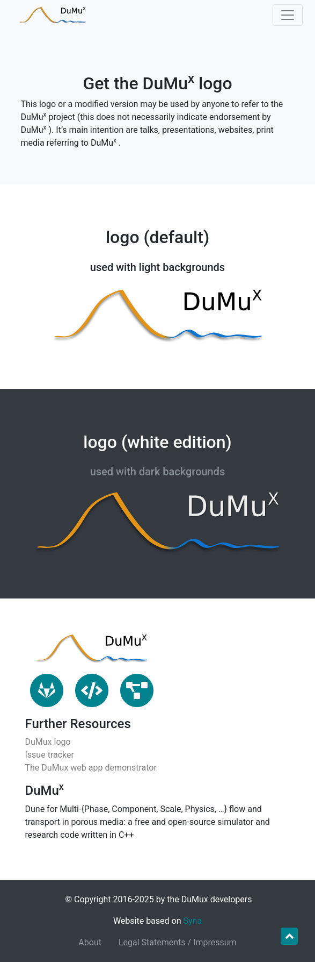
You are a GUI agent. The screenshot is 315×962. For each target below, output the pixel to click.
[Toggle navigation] (288, 15)
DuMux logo (48, 742)
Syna (193, 921)
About (89, 942)
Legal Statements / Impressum (178, 942)
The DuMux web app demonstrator (91, 768)
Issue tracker (49, 755)
